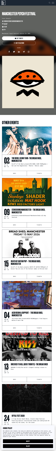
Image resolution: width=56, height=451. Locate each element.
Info (14, 173)
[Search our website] (50, 3)
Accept (28, 441)
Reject (28, 446)
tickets (39, 173)
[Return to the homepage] (3, 3)
